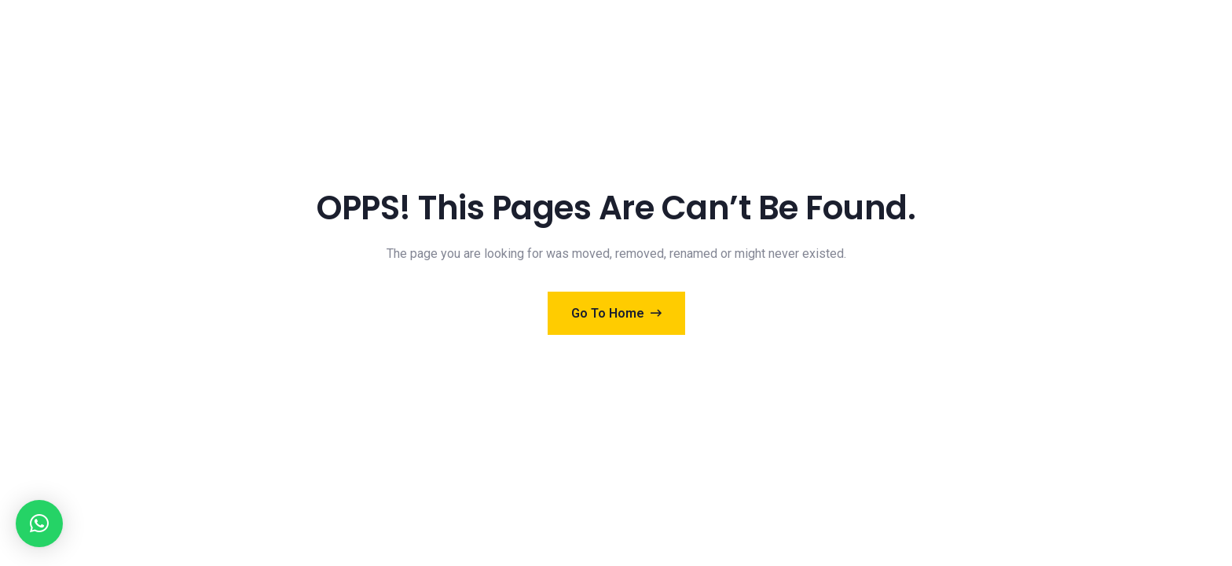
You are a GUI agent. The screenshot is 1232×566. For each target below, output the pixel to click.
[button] (39, 523)
